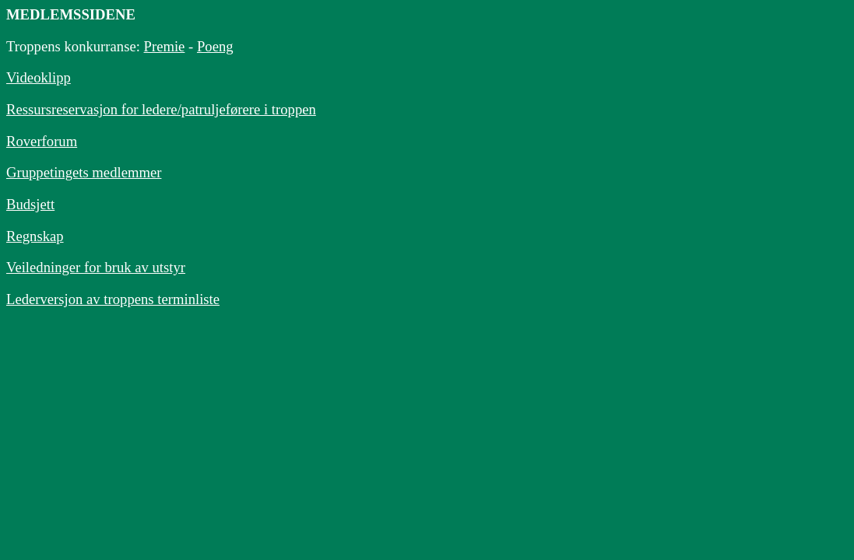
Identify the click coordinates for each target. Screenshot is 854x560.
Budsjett (30, 204)
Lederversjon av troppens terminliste (113, 299)
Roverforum (41, 141)
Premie (164, 46)
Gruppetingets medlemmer (83, 172)
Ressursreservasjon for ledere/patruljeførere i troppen (161, 109)
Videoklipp (38, 77)
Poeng (215, 46)
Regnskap (35, 236)
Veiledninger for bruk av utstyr (95, 267)
